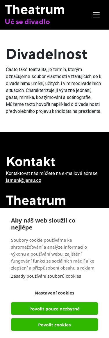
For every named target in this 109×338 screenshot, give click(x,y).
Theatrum (35, 9)
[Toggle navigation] (96, 15)
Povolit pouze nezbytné (54, 309)
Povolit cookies (54, 325)
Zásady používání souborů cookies (46, 276)
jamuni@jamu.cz (23, 180)
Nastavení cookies (54, 293)
